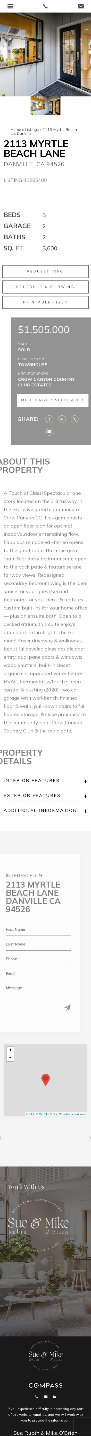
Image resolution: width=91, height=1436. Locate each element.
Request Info (45, 283)
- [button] (10, 1057)
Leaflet (30, 1114)
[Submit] (55, 1008)
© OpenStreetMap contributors (68, 1114)
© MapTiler (42, 1114)
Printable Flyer (45, 314)
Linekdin (54, 1397)
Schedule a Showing (45, 298)
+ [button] (10, 1050)
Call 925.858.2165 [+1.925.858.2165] (36, 1397)
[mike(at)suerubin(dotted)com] (81, 6)
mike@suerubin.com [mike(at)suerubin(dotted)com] (45, 1397)
